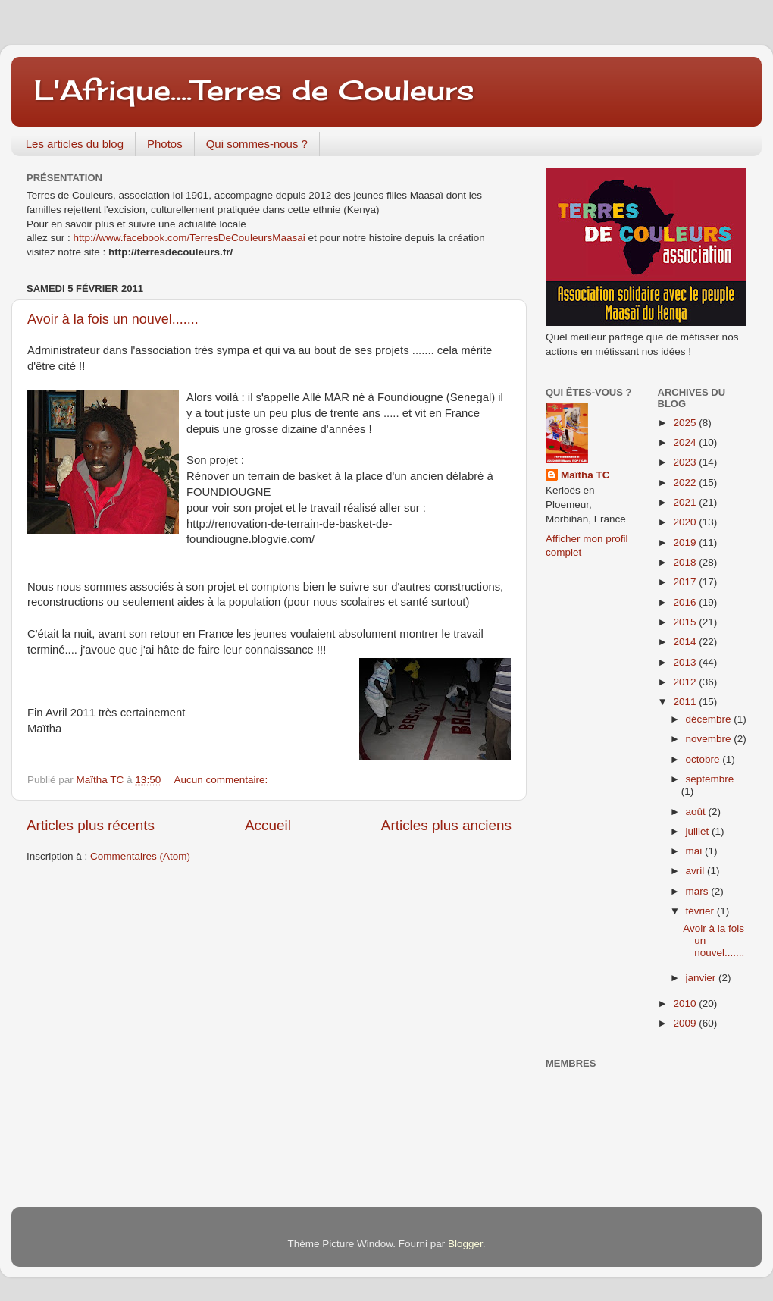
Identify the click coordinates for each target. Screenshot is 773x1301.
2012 (686, 682)
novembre (710, 739)
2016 (686, 602)
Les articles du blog (75, 143)
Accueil (268, 825)
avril (697, 870)
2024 (686, 442)
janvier (702, 977)
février (701, 911)
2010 (686, 1003)
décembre (710, 719)
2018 (686, 562)
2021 (686, 502)
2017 (686, 582)
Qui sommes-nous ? (257, 143)
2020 (686, 522)
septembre (710, 779)
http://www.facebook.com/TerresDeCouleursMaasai (189, 237)
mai (696, 851)
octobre (704, 759)
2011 (686, 701)
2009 (686, 1023)
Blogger (465, 1243)
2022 (686, 482)
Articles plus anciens (446, 825)
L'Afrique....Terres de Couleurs (254, 90)
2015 (686, 622)
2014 (686, 641)
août (697, 811)
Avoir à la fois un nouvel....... (113, 319)
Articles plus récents (91, 825)
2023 (686, 462)
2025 (686, 422)
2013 (686, 662)
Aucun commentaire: (222, 779)
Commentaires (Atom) (140, 856)
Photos (165, 143)
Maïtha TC (585, 475)
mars (699, 891)
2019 (686, 542)
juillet (699, 831)
